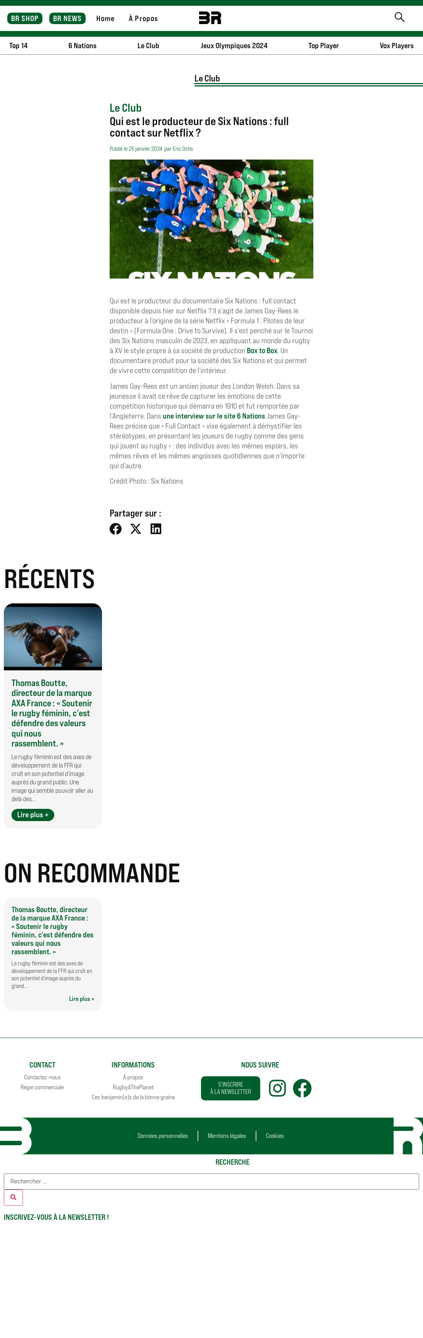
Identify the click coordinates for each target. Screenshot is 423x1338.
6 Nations (82, 45)
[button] (116, 528)
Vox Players (397, 45)
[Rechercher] (13, 1198)
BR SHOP (25, 18)
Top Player (323, 45)
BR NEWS (67, 18)
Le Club (148, 45)
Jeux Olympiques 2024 (234, 45)
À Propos (143, 18)
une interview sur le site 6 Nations (214, 415)
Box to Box (262, 350)
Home (105, 18)
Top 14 (18, 45)
